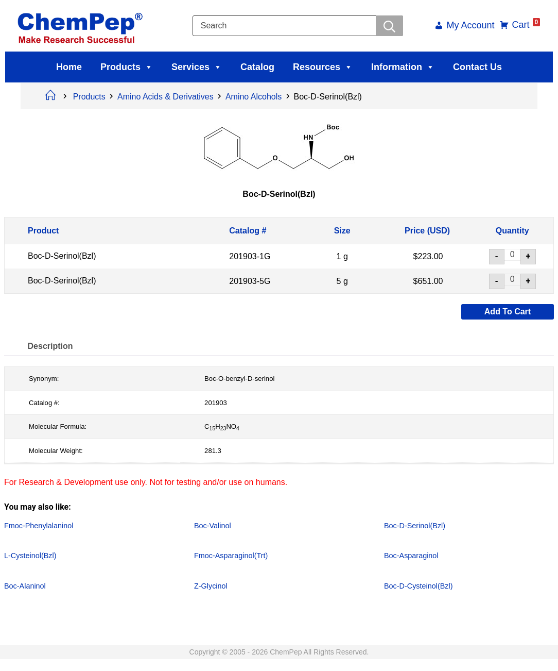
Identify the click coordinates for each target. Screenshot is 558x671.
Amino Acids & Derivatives (165, 96)
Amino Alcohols (253, 96)
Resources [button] (323, 67)
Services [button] (196, 67)
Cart (523, 25)
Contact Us (477, 67)
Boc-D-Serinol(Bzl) (62, 255)
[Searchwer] (389, 25)
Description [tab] (52, 346)
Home (69, 67)
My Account (467, 26)
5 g (342, 280)
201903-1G (249, 256)
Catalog (257, 67)
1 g (342, 256)
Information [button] (402, 67)
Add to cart (507, 311)
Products (126, 67)
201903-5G (249, 280)
